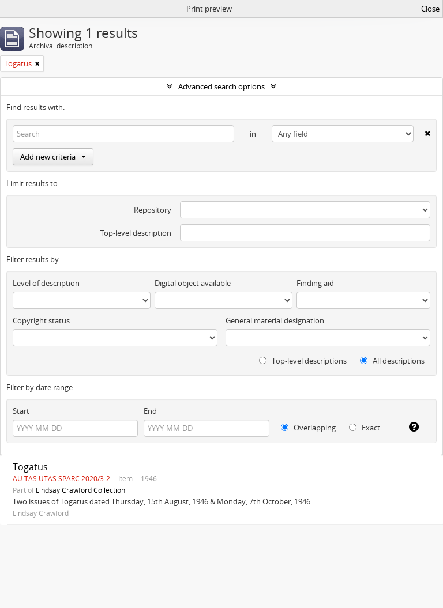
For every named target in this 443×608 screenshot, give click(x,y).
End (150, 411)
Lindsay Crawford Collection (80, 489)
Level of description (46, 283)
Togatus (30, 466)
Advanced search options (221, 86)
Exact (364, 427)
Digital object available (193, 283)
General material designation (275, 320)
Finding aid (315, 283)
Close (430, 8)
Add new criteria (53, 157)
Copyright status (41, 320)
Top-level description (135, 233)
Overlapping (308, 427)
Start (21, 411)
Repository (152, 210)
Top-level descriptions (303, 361)
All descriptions (392, 361)
